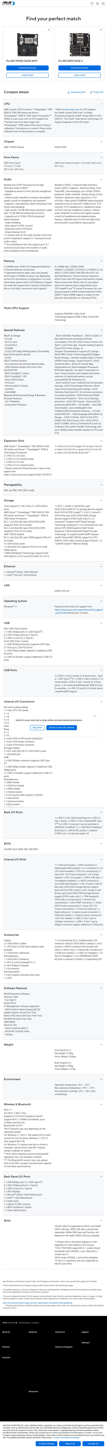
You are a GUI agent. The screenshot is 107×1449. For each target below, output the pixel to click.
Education (33, 1345)
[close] (94, 716)
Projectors (6, 1379)
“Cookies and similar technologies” (66, 1438)
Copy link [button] (96, 92)
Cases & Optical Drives (11, 1404)
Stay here (37, 727)
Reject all (70, 1443)
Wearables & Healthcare (11, 1408)
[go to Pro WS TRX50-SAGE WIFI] (27, 45)
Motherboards (7, 1387)
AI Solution (33, 1381)
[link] (27, 75)
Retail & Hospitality (36, 1349)
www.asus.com (71, 109)
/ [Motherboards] (24, 1323)
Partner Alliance (8, 1352)
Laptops (5, 1362)
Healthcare (33, 1353)
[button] (92, 3)
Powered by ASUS (62, 1362)
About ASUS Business (11, 1337)
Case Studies (34, 1400)
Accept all (93, 1443)
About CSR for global (10, 1341)
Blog (30, 1404)
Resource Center (35, 1396)
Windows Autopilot (89, 1360)
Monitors (5, 1375)
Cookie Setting (46, 1443)
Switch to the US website (61, 727)
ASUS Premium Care (63, 1352)
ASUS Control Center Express (93, 1356)
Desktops (6, 1366)
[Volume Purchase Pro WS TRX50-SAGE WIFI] (27, 67)
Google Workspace (36, 1385)
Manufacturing (34, 1358)
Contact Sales (60, 1341)
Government (33, 1377)
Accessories (7, 1417)
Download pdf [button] (76, 92)
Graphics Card (7, 1392)
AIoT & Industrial (8, 1396)
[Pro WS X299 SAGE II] (79, 60)
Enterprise (33, 1341)
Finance (32, 1373)
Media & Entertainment (38, 1369)
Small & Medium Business (39, 1337)
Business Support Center (91, 1337)
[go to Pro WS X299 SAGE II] (79, 45)
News (31, 1409)
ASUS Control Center (90, 1352)
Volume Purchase (62, 1337)
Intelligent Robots (9, 1413)
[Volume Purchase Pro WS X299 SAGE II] (79, 67)
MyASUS (85, 1347)
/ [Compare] (34, 1323)
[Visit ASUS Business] (10, 1322)
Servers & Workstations (11, 1383)
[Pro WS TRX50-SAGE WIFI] (27, 60)
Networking (6, 1400)
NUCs (4, 1371)
